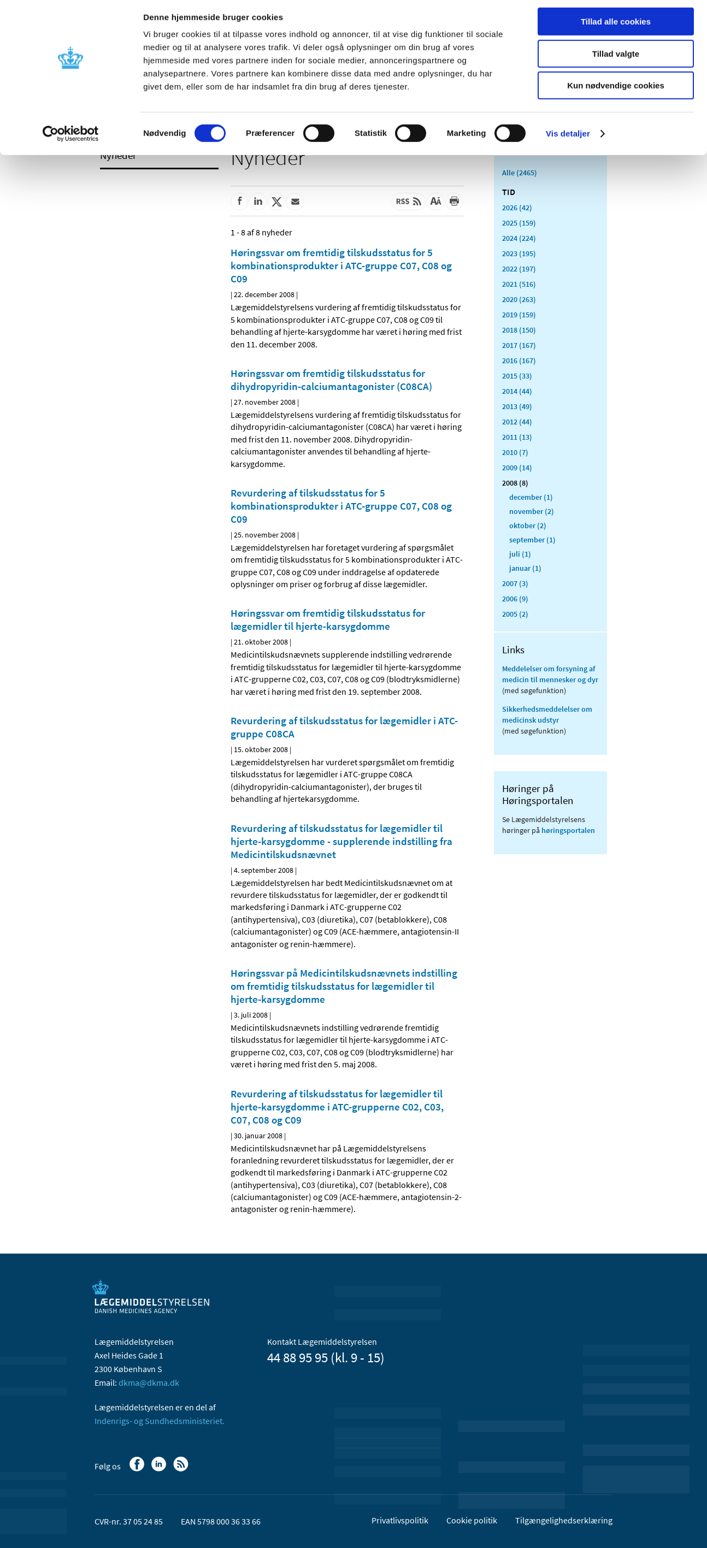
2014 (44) (517, 391)
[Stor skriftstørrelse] (435, 201)
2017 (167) (519, 345)
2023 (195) (519, 253)
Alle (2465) (519, 173)
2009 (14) (517, 467)
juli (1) (520, 554)
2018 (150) (519, 330)
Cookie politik (471, 1520)
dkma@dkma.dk (149, 1382)
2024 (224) (519, 238)
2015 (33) (517, 376)
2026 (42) (517, 207)
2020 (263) (519, 299)
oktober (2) (527, 525)
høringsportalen (568, 830)
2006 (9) (515, 599)
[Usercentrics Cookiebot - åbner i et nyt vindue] (71, 139)
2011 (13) (517, 437)
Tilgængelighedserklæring (563, 1520)
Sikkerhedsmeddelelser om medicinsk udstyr (547, 714)
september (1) (532, 540)
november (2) (531, 511)
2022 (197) (519, 269)
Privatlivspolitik (400, 1520)
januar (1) (525, 568)
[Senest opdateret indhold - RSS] (409, 201)
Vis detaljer (568, 139)
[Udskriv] (454, 201)
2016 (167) (519, 360)
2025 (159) (519, 223)
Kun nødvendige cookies (615, 91)
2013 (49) (517, 406)
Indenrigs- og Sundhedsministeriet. (160, 1420)
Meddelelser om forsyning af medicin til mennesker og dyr (550, 674)
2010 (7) (515, 452)
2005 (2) (515, 614)
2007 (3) (515, 583)
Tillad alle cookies (616, 27)
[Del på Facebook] (239, 201)
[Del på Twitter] (276, 201)
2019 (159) (519, 315)
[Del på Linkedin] (258, 201)
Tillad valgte (615, 59)
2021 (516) (519, 284)
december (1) (531, 497)
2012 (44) (517, 422)
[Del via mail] (295, 201)
